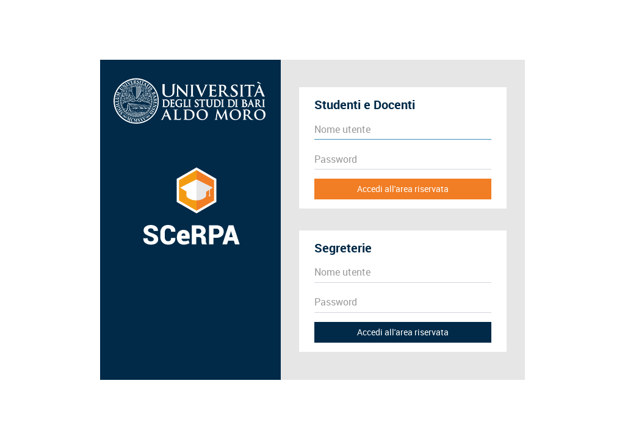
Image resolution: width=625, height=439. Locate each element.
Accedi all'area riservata (403, 189)
